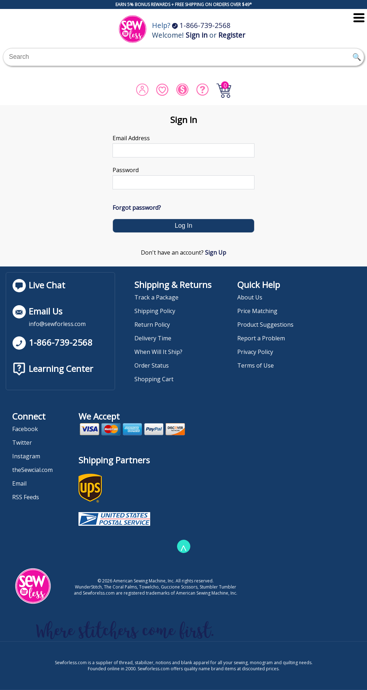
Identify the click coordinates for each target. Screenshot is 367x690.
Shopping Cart (153, 379)
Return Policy (152, 325)
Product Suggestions (265, 325)
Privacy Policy (255, 352)
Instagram (26, 456)
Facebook (25, 429)
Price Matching (257, 311)
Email (19, 483)
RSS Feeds (25, 497)
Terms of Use (255, 365)
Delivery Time (152, 338)
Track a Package (156, 297)
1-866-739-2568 (201, 25)
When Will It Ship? (158, 352)
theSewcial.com (32, 470)
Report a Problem (261, 338)
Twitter (22, 442)
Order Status (151, 365)
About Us (249, 297)
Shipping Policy (154, 311)
